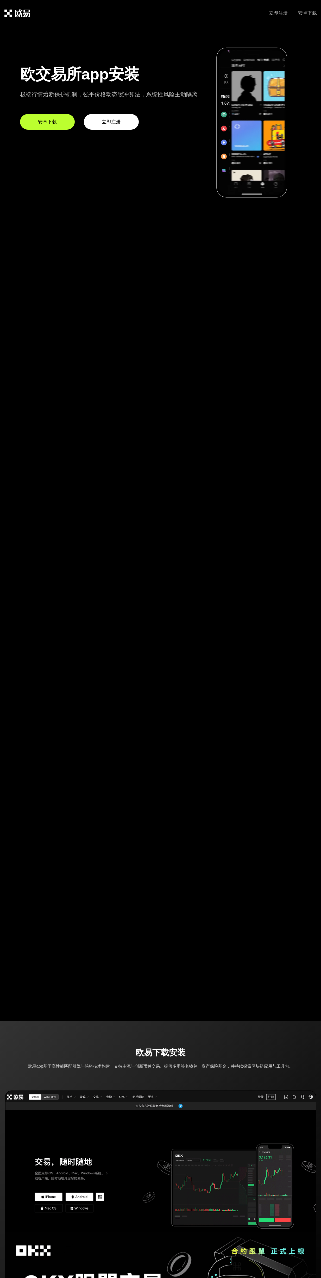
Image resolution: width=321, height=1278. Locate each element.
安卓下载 (307, 13)
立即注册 (278, 13)
